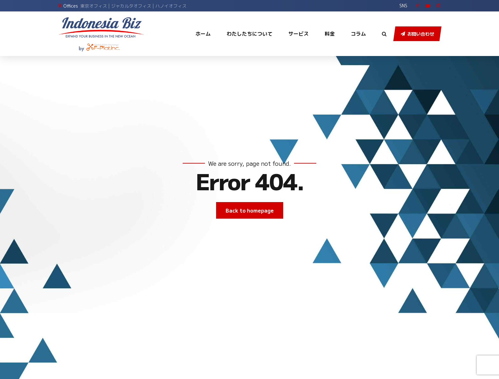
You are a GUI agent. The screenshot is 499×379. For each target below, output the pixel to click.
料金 (330, 33)
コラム (358, 33)
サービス (298, 33)
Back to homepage (250, 210)
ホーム (203, 33)
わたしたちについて (249, 33)
